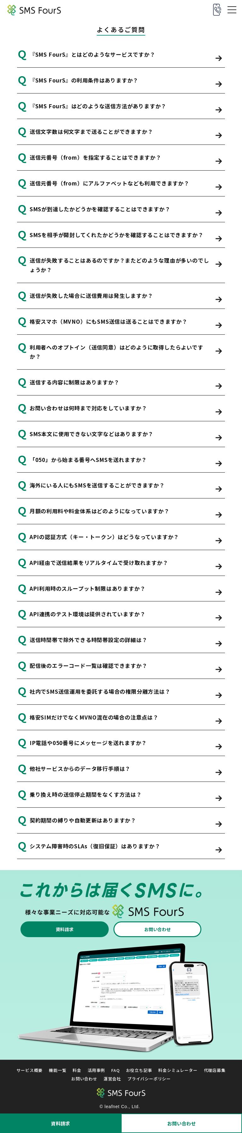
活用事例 (96, 1070)
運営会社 (112, 1079)
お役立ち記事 (139, 1070)
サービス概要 (29, 1070)
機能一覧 (57, 1070)
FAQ (115, 1070)
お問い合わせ (181, 1123)
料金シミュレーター (177, 1070)
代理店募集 (215, 1070)
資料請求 (60, 1123)
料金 (76, 1070)
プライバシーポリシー (149, 1079)
